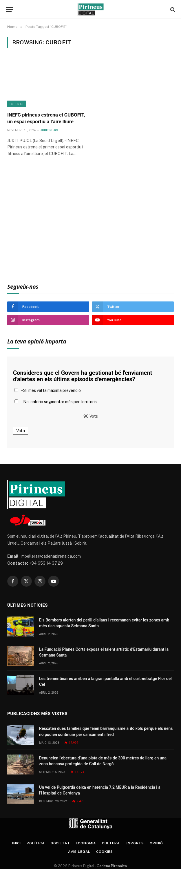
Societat (60, 843)
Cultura (111, 843)
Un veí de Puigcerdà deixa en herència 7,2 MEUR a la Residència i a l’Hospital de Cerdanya (99, 790)
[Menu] (9, 9)
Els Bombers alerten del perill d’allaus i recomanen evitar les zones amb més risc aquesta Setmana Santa (104, 623)
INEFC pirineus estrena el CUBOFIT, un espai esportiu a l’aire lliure (46, 118)
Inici (16, 843)
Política (36, 843)
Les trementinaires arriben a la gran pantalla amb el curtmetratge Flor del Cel (105, 681)
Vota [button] (20, 430)
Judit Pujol (50, 130)
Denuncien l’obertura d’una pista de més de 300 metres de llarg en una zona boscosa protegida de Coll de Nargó (103, 761)
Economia (86, 843)
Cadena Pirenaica (111, 866)
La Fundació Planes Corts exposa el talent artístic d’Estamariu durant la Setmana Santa (104, 652)
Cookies (104, 852)
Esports (16, 104)
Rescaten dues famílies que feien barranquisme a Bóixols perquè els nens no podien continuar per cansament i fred (106, 731)
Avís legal (79, 852)
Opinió (156, 843)
